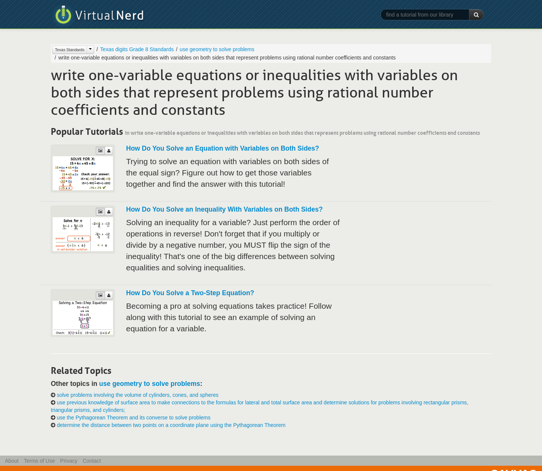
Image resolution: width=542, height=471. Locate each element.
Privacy (69, 461)
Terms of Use (39, 461)
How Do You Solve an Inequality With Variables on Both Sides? (224, 209)
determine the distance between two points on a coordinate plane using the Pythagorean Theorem (171, 425)
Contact (92, 461)
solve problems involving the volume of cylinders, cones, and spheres (138, 395)
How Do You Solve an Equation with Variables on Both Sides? (222, 148)
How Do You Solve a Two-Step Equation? (190, 293)
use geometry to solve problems (217, 49)
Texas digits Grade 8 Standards (137, 49)
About (12, 461)
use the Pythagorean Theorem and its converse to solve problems (133, 418)
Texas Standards (69, 49)
